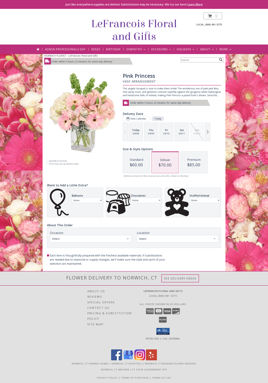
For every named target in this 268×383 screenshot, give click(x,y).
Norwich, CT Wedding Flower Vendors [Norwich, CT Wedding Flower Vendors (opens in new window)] (170, 363)
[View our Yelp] (151, 359)
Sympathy (136, 49)
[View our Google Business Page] (128, 359)
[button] (213, 16)
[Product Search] (199, 59)
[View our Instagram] (139, 359)
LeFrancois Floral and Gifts (134, 30)
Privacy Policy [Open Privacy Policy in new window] (107, 377)
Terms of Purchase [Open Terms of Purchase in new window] (135, 377)
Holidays (186, 49)
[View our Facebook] (116, 359)
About (207, 49)
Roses (95, 49)
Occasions (161, 49)
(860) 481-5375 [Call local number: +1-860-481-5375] (213, 24)
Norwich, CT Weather (115, 369)
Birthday (113, 49)
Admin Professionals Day (65, 49)
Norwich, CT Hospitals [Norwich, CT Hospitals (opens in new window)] (127, 363)
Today (157, 118)
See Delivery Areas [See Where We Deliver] (180, 278)
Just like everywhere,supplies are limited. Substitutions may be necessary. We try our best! (134, 4)
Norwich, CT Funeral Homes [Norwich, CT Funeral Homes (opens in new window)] (90, 363)
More (225, 49)
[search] (221, 60)
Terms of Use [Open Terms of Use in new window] (161, 377)
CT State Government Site (149, 369)
